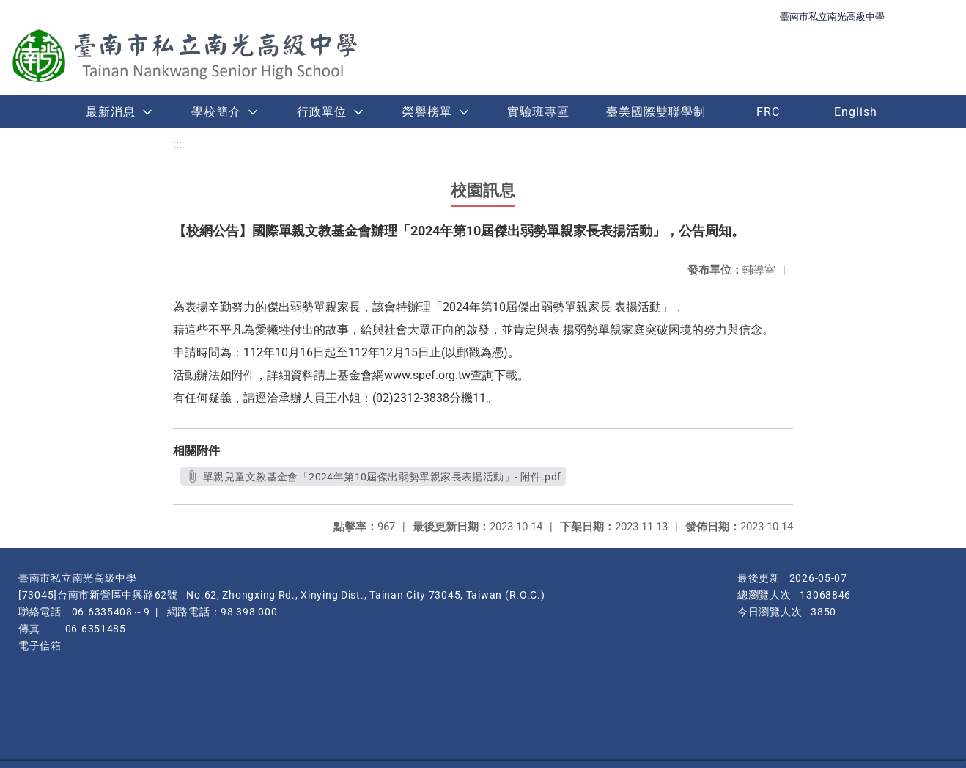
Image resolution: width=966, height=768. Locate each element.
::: (177, 144)
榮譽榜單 (427, 112)
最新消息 (111, 112)
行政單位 (322, 112)
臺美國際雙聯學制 (656, 112)
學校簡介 (216, 112)
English (855, 112)
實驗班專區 (538, 112)
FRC (768, 112)
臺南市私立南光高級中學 (832, 16)
